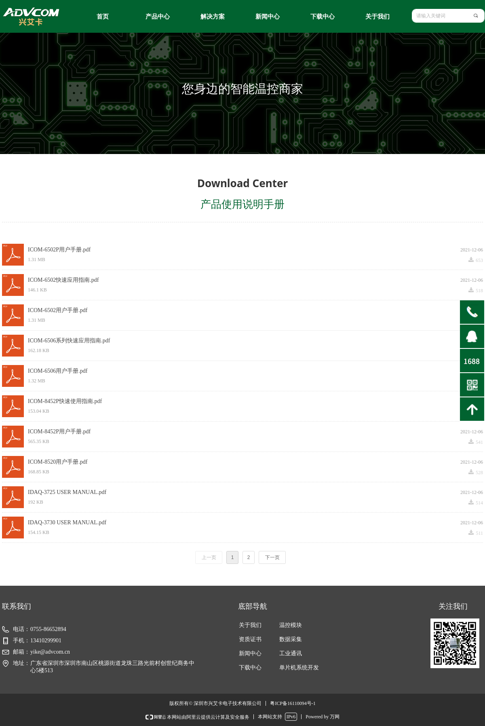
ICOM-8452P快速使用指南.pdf (65, 401)
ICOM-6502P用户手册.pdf (59, 250)
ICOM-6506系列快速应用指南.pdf (69, 341)
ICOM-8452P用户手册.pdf (59, 431)
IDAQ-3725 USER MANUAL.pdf (67, 492)
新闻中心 (267, 16)
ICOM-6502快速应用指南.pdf (63, 280)
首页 (103, 16)
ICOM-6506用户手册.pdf (57, 371)
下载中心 (322, 16)
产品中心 (158, 16)
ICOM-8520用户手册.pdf (57, 462)
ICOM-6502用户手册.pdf (57, 310)
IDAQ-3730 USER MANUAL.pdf (67, 522)
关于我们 (377, 16)
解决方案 (212, 16)
